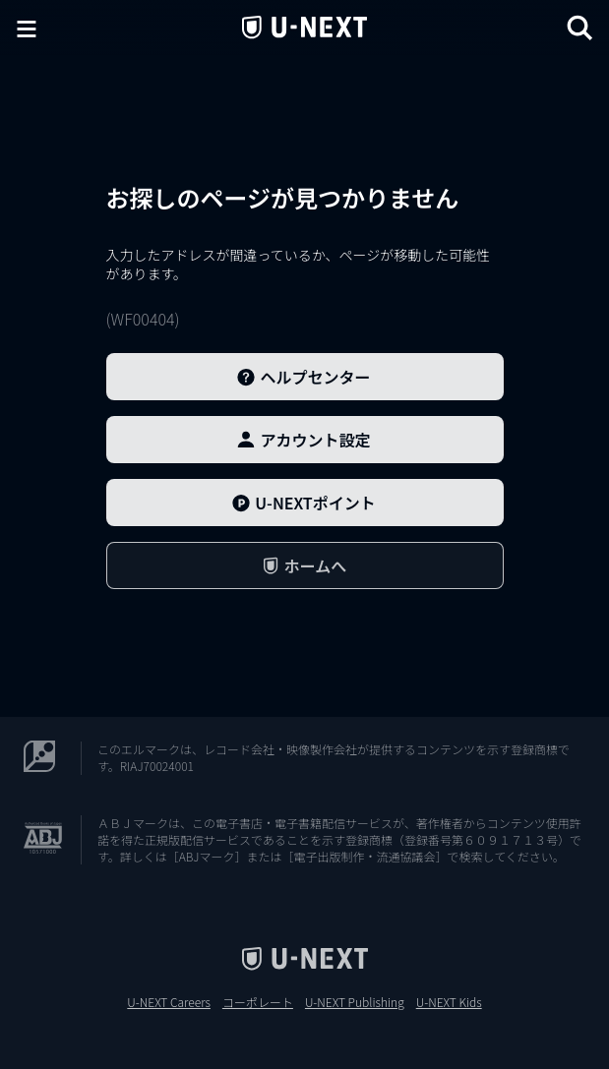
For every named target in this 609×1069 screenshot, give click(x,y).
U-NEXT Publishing (354, 1002)
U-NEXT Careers (169, 1002)
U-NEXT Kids (449, 1002)
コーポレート (257, 1002)
